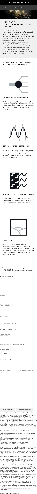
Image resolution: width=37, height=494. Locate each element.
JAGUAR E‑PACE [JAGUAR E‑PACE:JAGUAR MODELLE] (5, 280)
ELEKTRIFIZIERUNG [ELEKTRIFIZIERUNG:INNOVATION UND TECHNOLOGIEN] (7, 346)
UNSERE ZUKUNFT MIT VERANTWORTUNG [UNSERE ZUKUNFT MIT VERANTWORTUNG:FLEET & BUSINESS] (14, 310)
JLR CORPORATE (6, 388)
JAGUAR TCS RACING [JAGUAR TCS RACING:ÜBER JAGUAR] (7, 340)
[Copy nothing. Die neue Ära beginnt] (18, 2)
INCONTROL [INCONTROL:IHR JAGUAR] (4, 320)
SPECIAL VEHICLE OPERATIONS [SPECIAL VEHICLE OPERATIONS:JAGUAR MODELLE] (11, 290)
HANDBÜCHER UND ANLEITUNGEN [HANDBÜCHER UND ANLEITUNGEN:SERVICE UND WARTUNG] (12, 325)
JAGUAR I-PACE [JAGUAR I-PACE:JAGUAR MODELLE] (5, 282)
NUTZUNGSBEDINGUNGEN (9, 380)
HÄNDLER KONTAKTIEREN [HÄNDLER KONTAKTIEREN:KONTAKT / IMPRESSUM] (9, 333)
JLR (1, 355)
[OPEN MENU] (4, 7)
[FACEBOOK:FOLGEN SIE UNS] (4, 367)
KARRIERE (3, 378)
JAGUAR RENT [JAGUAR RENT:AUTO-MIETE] (5, 352)
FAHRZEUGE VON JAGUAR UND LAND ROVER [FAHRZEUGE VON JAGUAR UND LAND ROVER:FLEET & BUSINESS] (15, 309)
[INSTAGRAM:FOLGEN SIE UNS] (5, 361)
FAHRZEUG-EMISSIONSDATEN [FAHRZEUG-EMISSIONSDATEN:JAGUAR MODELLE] (10, 292)
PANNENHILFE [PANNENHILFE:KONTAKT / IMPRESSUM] (5, 331)
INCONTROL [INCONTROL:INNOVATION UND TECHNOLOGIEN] (4, 348)
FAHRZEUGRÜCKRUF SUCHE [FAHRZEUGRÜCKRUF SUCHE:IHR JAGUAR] (10, 322)
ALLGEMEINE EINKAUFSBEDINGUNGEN (13, 386)
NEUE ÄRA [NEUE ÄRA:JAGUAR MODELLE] (3, 294)
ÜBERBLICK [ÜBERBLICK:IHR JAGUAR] (4, 318)
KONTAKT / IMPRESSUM (8, 377)
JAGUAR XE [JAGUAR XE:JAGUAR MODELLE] (4, 286)
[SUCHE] (1, 373)
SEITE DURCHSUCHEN (25, 370)
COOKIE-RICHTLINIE (7, 384)
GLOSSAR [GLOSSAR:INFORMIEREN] (3, 299)
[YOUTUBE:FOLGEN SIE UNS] (4, 365)
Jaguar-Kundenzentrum (23, 430)
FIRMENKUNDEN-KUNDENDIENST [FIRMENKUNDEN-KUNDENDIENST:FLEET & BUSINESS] (11, 312)
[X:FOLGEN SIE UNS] (1, 368)
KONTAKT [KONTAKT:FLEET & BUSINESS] (3, 314)
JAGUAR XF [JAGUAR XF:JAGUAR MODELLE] (4, 288)
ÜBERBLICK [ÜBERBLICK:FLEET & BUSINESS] (4, 307)
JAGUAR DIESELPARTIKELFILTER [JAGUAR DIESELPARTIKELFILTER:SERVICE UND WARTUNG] (11, 327)
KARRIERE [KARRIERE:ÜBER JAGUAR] (3, 339)
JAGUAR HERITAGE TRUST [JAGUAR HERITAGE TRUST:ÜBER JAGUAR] (9, 342)
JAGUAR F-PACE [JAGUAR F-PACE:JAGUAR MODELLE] (5, 279)
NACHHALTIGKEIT (6, 357)
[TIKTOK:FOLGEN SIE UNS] (3, 363)
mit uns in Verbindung (23, 425)
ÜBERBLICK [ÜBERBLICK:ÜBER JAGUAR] (4, 337)
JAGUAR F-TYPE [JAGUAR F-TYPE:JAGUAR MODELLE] (5, 284)
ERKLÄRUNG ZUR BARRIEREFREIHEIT (13, 390)
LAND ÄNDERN (5, 375)
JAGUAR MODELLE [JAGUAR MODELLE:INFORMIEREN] (6, 297)
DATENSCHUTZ (5, 382)
